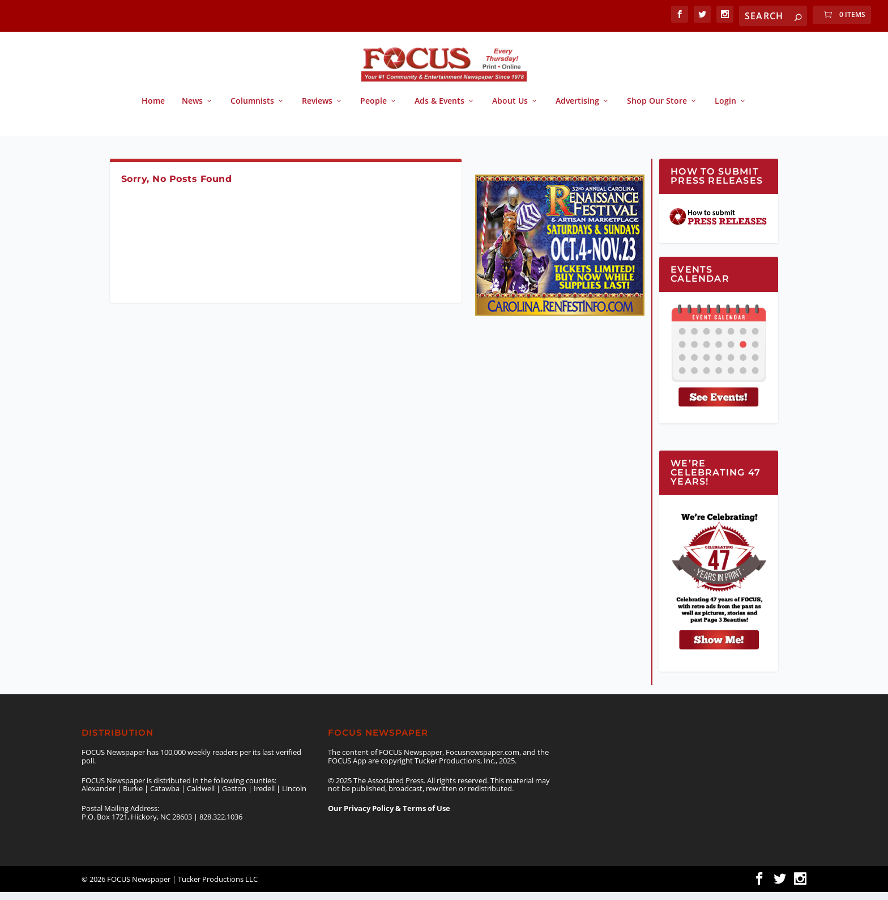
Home (153, 109)
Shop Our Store (657, 109)
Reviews (317, 109)
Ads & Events (439, 109)
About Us (510, 109)
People (373, 109)
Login (725, 109)
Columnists (252, 109)
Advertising (577, 109)
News (192, 109)
